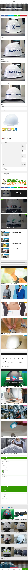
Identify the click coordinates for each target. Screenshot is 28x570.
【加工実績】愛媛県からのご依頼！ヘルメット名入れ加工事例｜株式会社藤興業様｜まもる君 (11, 386)
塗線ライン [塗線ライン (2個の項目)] (20, 362)
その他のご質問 (4, 496)
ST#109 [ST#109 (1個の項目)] (19, 357)
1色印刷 (16, 8)
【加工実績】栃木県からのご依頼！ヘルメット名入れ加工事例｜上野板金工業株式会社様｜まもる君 (20, 519)
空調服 (4, 471)
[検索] (26, 263)
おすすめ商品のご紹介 (5, 486)
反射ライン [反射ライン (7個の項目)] (16, 362)
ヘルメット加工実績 (10, 3)
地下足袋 (3, 474)
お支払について (4, 492)
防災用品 (3, 484)
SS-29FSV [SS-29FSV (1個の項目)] (3, 357)
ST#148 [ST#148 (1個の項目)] (7, 358)
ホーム (3, 569)
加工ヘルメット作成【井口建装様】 (13, 248)
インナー (25, 285)
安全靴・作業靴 (24, 3)
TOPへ (25, 569)
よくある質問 (4, 490)
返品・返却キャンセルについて (6, 500)
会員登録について (4, 498)
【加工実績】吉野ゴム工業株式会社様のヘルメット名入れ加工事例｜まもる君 (20, 545)
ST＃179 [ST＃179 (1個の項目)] (23, 358)
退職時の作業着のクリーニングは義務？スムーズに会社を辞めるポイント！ (9, 453)
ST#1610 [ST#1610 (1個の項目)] (15, 358)
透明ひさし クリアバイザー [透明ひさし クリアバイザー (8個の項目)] (5, 366)
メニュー (14, 569)
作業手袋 (3, 465)
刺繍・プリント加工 (5, 470)
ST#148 (18, 8)
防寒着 (4, 472)
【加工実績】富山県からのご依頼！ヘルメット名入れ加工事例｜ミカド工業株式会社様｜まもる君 (20, 532)
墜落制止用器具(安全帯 (4, 476)
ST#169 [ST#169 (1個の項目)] (19, 358)
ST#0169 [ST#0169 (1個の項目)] (7, 357)
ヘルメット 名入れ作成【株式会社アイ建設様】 (15, 232)
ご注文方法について (4, 494)
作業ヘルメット (5, 3)
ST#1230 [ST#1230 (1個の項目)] (3, 358)
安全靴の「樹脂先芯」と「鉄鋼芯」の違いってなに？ (7, 333)
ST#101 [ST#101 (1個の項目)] (15, 357)
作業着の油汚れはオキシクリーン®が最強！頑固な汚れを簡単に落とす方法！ (9, 436)
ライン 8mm (20, 8)
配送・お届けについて (5, 502)
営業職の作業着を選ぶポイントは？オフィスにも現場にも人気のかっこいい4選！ (10, 403)
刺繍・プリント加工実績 (19, 3)
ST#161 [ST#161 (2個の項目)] (11, 358)
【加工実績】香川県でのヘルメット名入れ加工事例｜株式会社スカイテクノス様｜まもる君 (7, 545)
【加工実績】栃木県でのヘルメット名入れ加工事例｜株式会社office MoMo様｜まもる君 (7, 558)
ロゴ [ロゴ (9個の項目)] (8, 362)
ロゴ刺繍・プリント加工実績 (5, 461)
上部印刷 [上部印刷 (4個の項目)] (11, 362)
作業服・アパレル (14, 3)
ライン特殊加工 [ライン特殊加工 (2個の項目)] (4, 362)
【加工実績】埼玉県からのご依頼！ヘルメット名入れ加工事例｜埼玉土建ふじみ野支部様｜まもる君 (7, 532)
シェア (8, 569)
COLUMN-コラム (4, 457)
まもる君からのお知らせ (5, 488)
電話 (19, 569)
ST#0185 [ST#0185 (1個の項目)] (11, 357)
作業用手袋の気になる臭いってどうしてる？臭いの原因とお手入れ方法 (9, 283)
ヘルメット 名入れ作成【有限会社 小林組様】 (15, 243)
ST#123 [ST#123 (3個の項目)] (23, 357)
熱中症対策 (2, 3)
